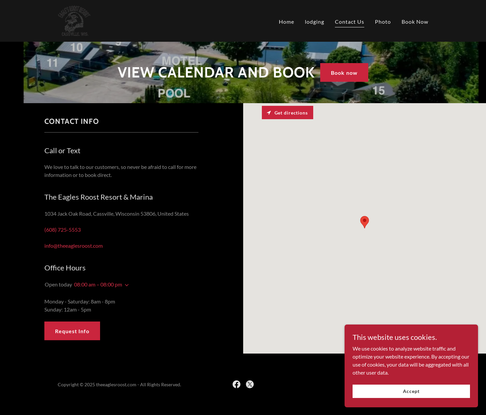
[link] (74, 20)
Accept (411, 391)
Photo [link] (383, 21)
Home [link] (286, 21)
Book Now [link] (415, 21)
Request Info (72, 331)
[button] (125, 285)
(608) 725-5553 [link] (62, 229)
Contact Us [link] (349, 21)
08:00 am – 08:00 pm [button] (98, 284)
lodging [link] (314, 21)
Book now (344, 72)
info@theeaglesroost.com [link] (73, 245)
